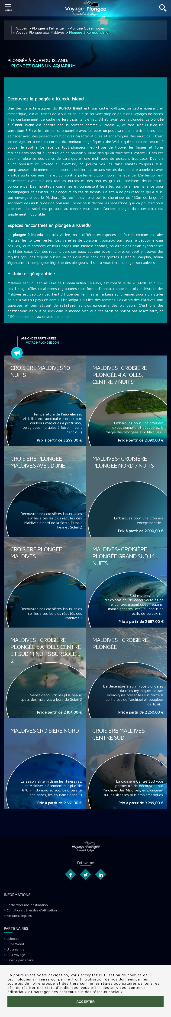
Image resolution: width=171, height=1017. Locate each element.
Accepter (85, 1002)
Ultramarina (15, 949)
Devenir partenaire (20, 960)
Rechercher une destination (27, 905)
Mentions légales (19, 915)
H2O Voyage (15, 955)
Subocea (12, 939)
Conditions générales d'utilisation (31, 910)
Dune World (15, 944)
